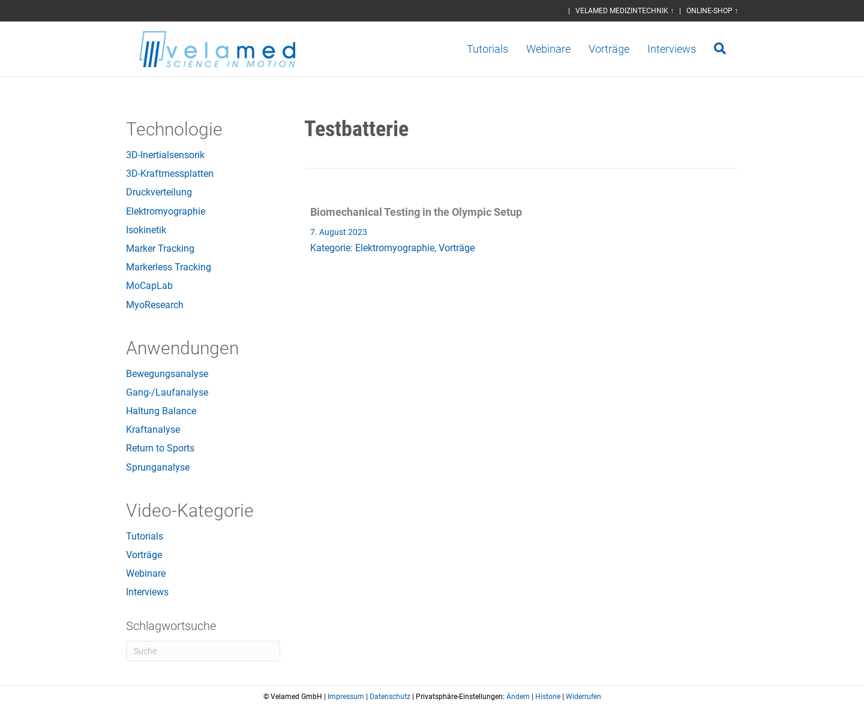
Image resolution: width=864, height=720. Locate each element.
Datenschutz (390, 696)
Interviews (683, 49)
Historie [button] (547, 696)
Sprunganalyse (158, 467)
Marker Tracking (160, 248)
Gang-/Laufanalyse (167, 392)
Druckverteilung (159, 192)
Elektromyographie (165, 211)
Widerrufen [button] (583, 696)
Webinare (560, 49)
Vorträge (621, 49)
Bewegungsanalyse (167, 373)
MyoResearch (155, 305)
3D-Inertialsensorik (165, 155)
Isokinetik (146, 230)
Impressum (346, 696)
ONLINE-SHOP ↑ (712, 11)
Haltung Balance (161, 411)
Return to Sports (160, 448)
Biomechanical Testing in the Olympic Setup (416, 212)
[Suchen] (727, 48)
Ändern (518, 696)
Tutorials (499, 49)
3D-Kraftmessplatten (170, 173)
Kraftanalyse (153, 429)
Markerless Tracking (168, 267)
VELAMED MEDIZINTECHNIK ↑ (624, 11)
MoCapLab (149, 285)
